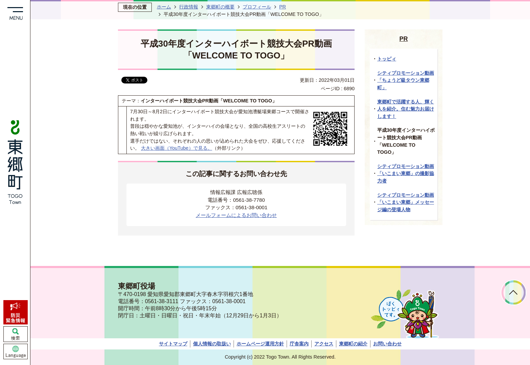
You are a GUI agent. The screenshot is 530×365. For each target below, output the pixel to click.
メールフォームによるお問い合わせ (236, 215)
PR (282, 6)
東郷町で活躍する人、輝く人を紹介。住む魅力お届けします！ (405, 109)
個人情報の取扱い (212, 343)
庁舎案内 (299, 343)
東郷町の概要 (220, 6)
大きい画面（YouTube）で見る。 (176, 148)
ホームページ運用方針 (260, 343)
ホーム (164, 6)
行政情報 (188, 6)
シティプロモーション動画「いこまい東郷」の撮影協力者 (405, 174)
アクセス (323, 343)
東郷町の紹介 (353, 343)
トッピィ (386, 59)
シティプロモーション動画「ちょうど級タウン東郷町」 (405, 80)
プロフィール (257, 6)
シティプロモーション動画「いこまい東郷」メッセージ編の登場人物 (405, 202)
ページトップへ (514, 292)
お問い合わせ (387, 343)
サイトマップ (173, 343)
